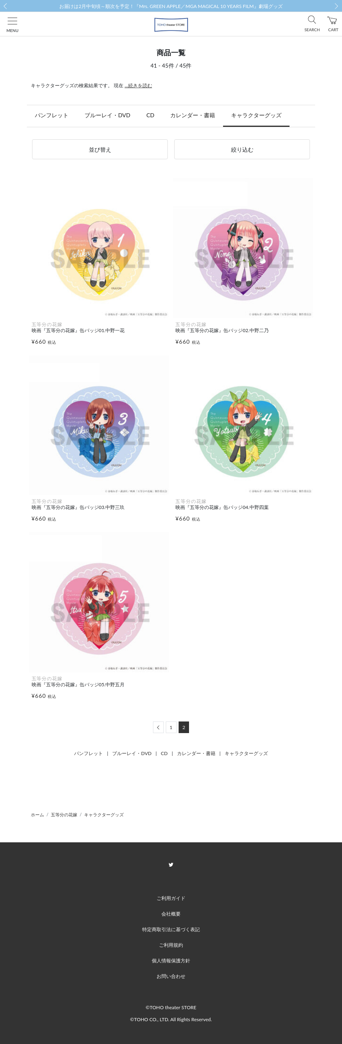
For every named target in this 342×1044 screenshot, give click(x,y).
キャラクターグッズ (256, 115)
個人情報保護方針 (171, 961)
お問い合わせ (171, 976)
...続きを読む (138, 85)
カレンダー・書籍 (192, 115)
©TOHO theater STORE (171, 1007)
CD (150, 115)
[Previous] (158, 727)
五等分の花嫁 (64, 814)
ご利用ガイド (171, 898)
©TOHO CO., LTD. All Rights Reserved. (171, 1019)
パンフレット (51, 115)
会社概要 (171, 914)
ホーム (37, 814)
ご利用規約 (171, 945)
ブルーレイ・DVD (107, 115)
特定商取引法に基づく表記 (171, 929)
